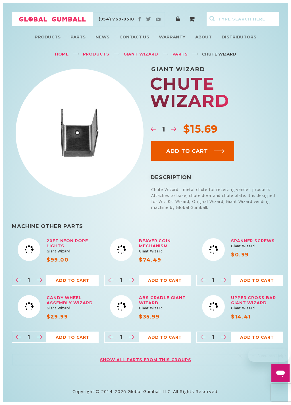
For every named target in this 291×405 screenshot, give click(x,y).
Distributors (239, 37)
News (102, 37)
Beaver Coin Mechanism (155, 243)
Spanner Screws (253, 240)
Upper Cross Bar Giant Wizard (253, 300)
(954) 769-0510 (116, 19)
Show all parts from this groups (145, 359)
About (203, 37)
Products (48, 37)
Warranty (172, 37)
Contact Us (134, 37)
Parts (78, 37)
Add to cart (195, 151)
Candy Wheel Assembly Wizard (70, 300)
